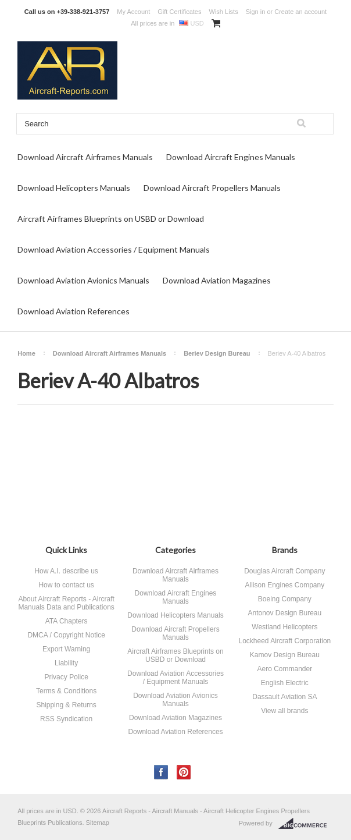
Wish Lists (223, 11)
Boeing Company (284, 599)
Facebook (161, 772)
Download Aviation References (73, 311)
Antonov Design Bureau (284, 613)
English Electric (285, 683)
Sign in (256, 11)
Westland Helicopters (284, 627)
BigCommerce (306, 823)
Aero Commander (284, 669)
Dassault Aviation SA (284, 697)
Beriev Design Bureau (217, 353)
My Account (133, 11)
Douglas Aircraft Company (284, 571)
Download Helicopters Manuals (73, 188)
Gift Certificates (179, 11)
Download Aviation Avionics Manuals (83, 280)
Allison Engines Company (284, 585)
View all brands (284, 711)
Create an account (300, 11)
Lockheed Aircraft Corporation (284, 641)
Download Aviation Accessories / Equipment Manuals (113, 249)
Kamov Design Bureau (285, 655)
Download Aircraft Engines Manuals (230, 157)
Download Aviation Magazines (217, 280)
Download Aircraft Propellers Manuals (212, 188)
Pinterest (184, 772)
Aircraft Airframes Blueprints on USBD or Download (110, 219)
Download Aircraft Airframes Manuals (85, 157)
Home (26, 353)
